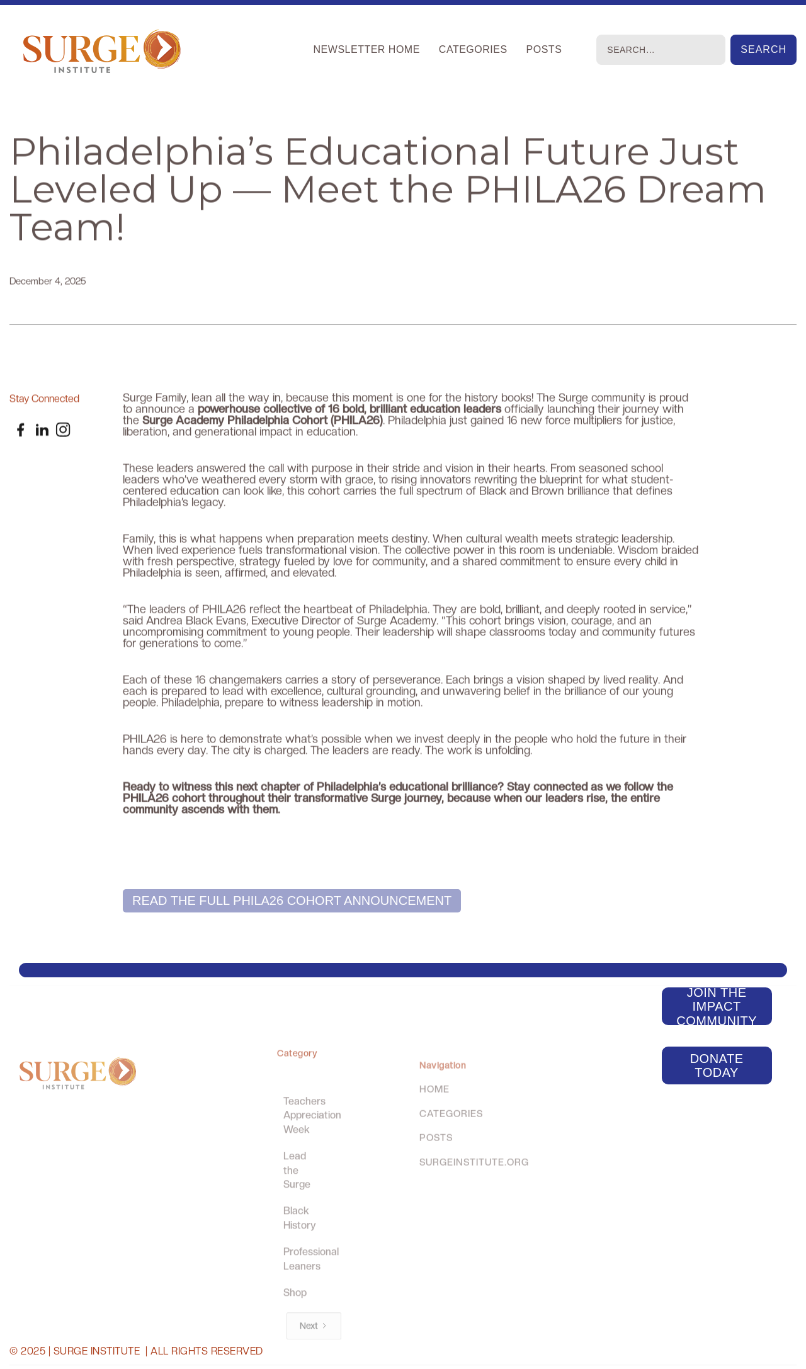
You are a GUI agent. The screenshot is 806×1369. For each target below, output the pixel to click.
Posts (544, 49)
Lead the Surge (296, 1191)
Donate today (717, 1065)
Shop (295, 1313)
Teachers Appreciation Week (312, 1136)
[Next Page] (313, 1347)
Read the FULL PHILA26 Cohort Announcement (291, 900)
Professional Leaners (311, 1280)
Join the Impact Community (716, 1006)
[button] (473, 50)
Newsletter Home (367, 49)
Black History (299, 1239)
